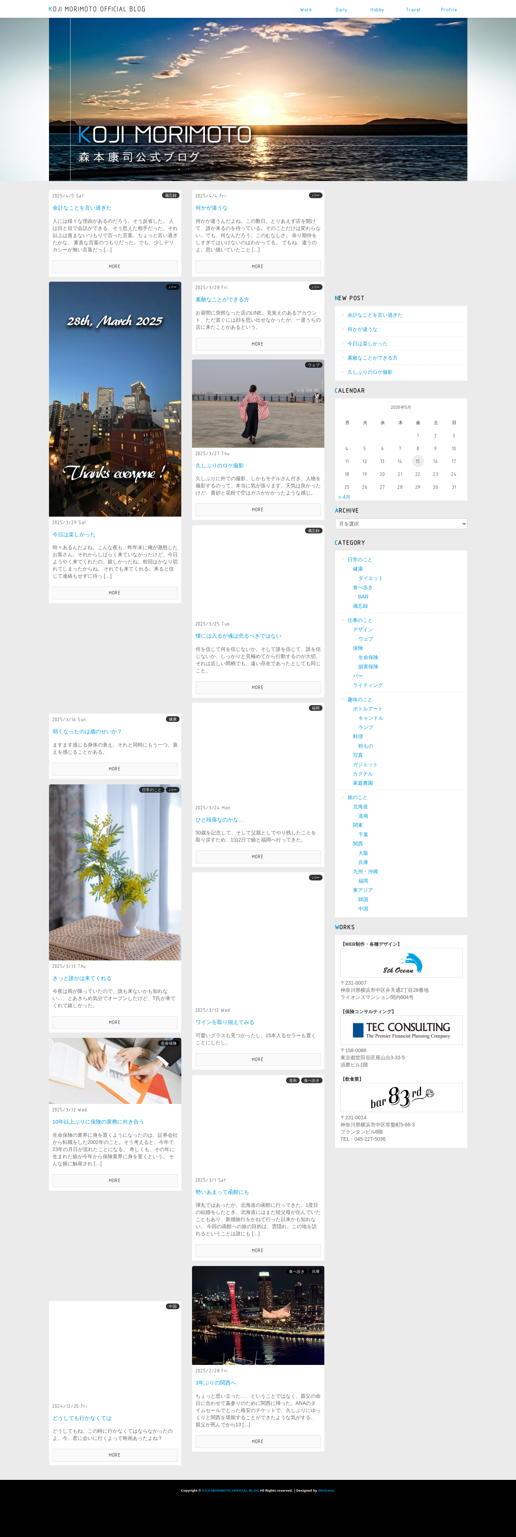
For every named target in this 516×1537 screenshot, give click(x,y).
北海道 (360, 806)
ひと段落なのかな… (220, 820)
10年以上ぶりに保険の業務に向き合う (98, 1122)
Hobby (378, 9)
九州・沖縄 (365, 871)
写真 (358, 755)
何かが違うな (212, 208)
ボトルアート (368, 709)
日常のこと (152, 790)
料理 (358, 736)
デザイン (363, 629)
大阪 (363, 853)
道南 (293, 1080)
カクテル (363, 774)
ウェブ (314, 365)
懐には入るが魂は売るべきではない (238, 636)
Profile (449, 9)
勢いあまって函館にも (222, 1192)
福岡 (316, 708)
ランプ (365, 727)
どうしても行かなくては (82, 1418)
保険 (358, 648)
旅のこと (358, 797)
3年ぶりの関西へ (216, 1383)
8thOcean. (326, 1490)
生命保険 (169, 1043)
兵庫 (316, 1271)
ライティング (368, 685)
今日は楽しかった (74, 534)
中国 (173, 1306)
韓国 (363, 899)
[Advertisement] (115, 658)
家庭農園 (363, 783)
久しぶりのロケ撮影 (220, 465)
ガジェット (365, 764)
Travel (413, 9)
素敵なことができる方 (222, 299)
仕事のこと (360, 620)
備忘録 (171, 195)
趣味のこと (360, 699)
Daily (342, 9)
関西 (358, 844)
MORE (115, 266)
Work (306, 9)
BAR (363, 596)
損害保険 (368, 666)
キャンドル (370, 718)
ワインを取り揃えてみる (225, 1022)
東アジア (363, 890)
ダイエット (370, 578)
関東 (358, 825)
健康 (173, 719)
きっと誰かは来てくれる (82, 978)
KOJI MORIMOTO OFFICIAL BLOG (98, 9)
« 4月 (344, 497)
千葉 (363, 834)
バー (316, 195)
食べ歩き (312, 1080)
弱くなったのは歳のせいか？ (87, 731)
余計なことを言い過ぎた (82, 208)
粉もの (365, 746)
